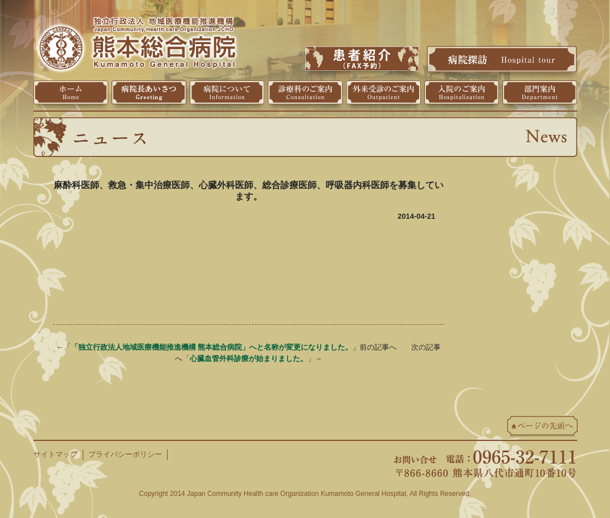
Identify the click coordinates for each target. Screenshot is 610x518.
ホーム (70, 92)
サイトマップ (55, 454)
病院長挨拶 (149, 92)
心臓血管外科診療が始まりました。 (249, 358)
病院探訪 (501, 59)
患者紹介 (362, 58)
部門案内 (539, 92)
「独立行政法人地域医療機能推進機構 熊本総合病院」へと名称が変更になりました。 (212, 347)
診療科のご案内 (305, 92)
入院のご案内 (461, 92)
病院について (227, 92)
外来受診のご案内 (383, 92)
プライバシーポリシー (125, 454)
